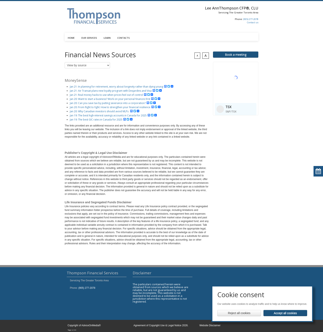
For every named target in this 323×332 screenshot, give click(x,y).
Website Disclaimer (209, 325)
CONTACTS (123, 37)
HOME (71, 37)
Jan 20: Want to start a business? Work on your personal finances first (110, 99)
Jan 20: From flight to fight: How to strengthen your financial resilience (110, 107)
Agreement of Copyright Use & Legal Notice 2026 (160, 325)
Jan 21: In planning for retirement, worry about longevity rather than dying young (116, 86)
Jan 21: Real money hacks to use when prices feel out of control (106, 95)
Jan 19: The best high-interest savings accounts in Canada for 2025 (108, 115)
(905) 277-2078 (250, 19)
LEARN (107, 37)
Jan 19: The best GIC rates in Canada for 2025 (96, 119)
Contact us (252, 22)
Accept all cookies (285, 313)
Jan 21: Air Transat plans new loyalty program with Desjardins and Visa (111, 90)
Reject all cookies (239, 313)
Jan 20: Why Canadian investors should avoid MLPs (99, 111)
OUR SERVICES (89, 37)
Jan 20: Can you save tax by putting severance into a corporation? (108, 103)
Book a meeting (235, 54)
